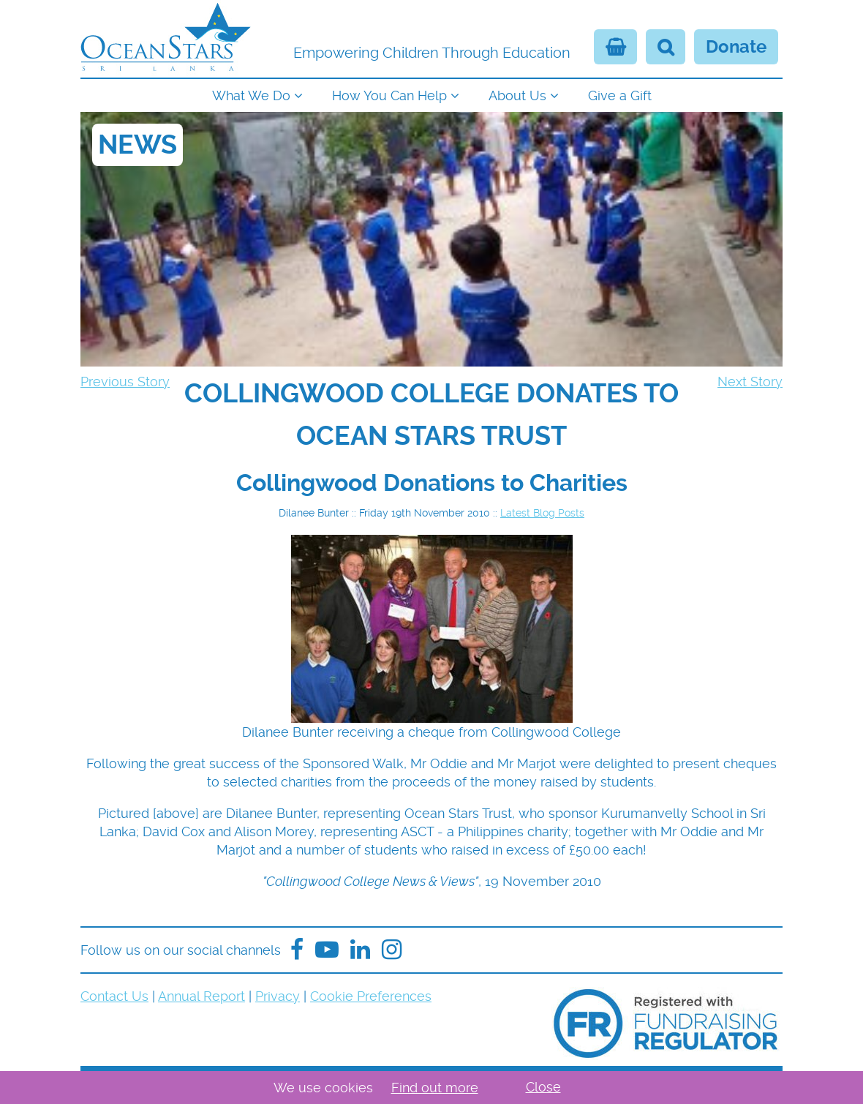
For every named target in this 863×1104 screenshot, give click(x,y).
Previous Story (125, 381)
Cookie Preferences (371, 996)
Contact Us (114, 996)
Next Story (750, 381)
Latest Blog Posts (542, 513)
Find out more (434, 1087)
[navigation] (431, 94)
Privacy (277, 996)
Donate (736, 47)
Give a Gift (620, 95)
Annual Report (201, 996)
